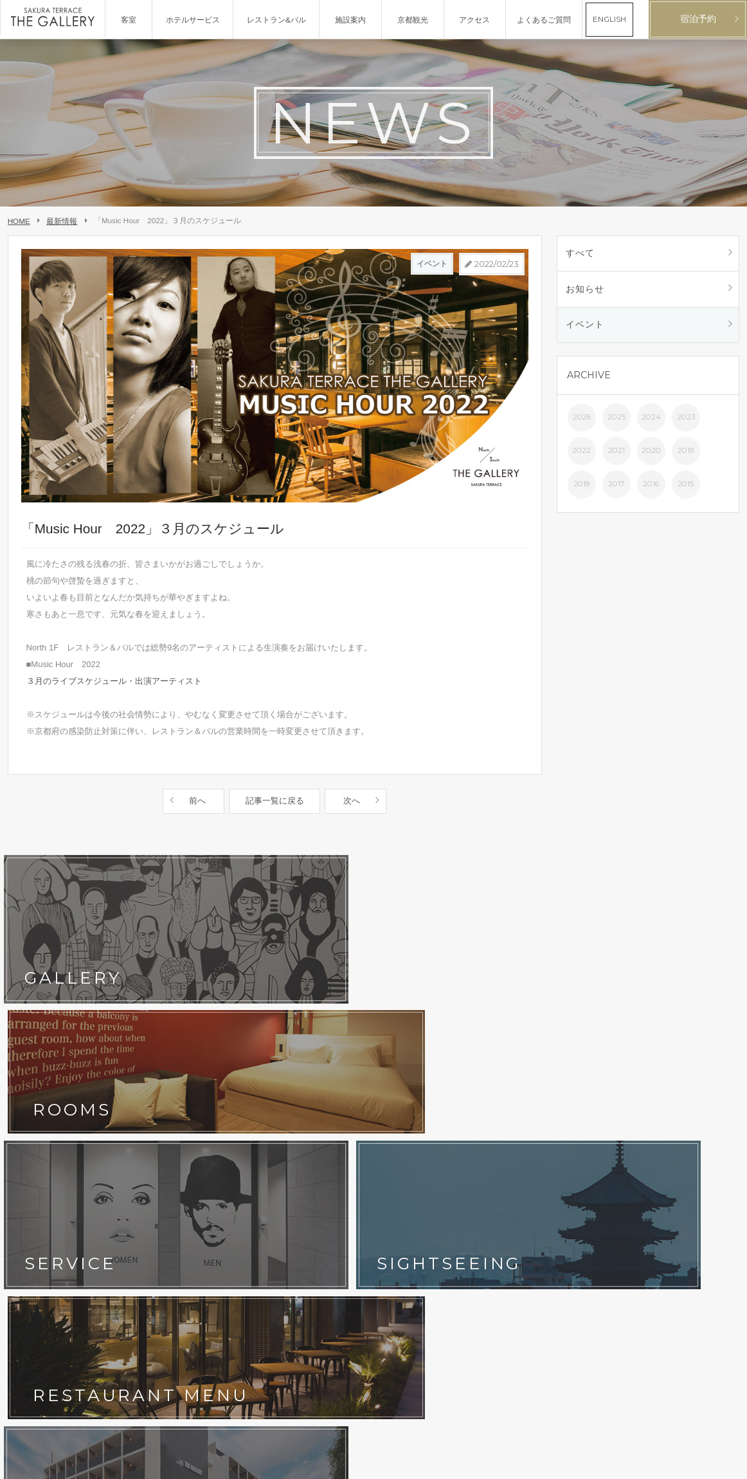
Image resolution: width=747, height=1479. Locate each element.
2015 (686, 488)
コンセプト (32, 1105)
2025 (617, 422)
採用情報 (140, 1185)
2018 (581, 488)
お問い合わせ (36, 1165)
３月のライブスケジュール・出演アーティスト (114, 681)
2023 (686, 422)
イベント (586, 329)
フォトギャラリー (155, 1125)
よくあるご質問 (263, 1145)
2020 (651, 455)
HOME (19, 221)
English (727, 1463)
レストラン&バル (265, 1105)
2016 (651, 488)
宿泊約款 (251, 1165)
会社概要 (28, 1185)
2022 (581, 455)
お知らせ (586, 291)
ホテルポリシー (152, 1165)
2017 (616, 488)
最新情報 (61, 221)
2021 (616, 455)
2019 (686, 455)
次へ (351, 800)
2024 (651, 422)
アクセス (251, 1125)
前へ (198, 800)
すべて (581, 254)
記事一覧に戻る (275, 800)
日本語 (701, 1463)
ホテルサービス (40, 1125)
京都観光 (28, 1145)
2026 (582, 422)
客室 (132, 1105)
